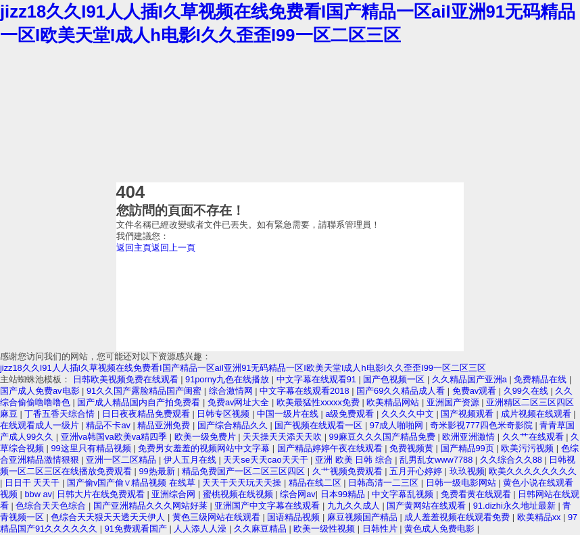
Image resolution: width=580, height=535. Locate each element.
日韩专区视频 (224, 414)
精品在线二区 (316, 483)
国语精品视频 (294, 517)
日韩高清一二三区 (384, 483)
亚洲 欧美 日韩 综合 (355, 460)
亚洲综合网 (174, 494)
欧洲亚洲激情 (470, 437)
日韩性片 (381, 529)
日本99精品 (344, 494)
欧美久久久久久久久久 (533, 471)
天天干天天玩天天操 (243, 483)
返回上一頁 (173, 248)
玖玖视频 (467, 471)
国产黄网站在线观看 (427, 506)
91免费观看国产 (137, 529)
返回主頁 (133, 248)
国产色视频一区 (395, 379)
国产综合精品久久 (233, 425)
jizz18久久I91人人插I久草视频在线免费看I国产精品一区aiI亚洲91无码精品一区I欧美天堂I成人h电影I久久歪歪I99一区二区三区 (243, 368)
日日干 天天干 (33, 483)
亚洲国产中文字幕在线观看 (268, 506)
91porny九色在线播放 (228, 379)
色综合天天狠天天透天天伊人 (109, 517)
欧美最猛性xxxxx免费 (319, 402)
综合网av (298, 494)
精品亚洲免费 (165, 425)
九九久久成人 (355, 506)
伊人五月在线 (191, 460)
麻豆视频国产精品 (363, 517)
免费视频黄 (412, 448)
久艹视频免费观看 (348, 471)
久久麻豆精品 (261, 529)
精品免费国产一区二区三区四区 (245, 471)
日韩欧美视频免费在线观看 (127, 379)
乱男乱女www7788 (437, 460)
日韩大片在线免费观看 (102, 494)
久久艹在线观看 (534, 437)
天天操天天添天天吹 (283, 437)
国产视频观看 (468, 414)
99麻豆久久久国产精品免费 (383, 437)
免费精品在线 (541, 379)
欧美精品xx (540, 517)
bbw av (38, 494)
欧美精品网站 (394, 402)
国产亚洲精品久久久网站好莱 (151, 506)
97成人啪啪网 (398, 425)
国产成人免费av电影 (41, 391)
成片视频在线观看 (537, 414)
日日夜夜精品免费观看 (147, 414)
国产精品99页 (469, 448)
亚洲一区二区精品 (122, 460)
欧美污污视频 (528, 448)
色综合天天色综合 (52, 506)
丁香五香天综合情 (60, 414)
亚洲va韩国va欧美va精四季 (115, 437)
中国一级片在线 (289, 414)
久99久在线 (527, 391)
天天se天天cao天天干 (266, 460)
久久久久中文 (409, 414)
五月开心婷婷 (417, 471)
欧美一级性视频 (325, 529)
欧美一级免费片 (206, 437)
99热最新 (158, 471)
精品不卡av (109, 425)
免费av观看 (475, 391)
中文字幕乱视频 (404, 494)
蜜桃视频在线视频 (239, 494)
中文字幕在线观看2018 (306, 391)
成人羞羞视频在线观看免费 (458, 517)
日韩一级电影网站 (462, 483)
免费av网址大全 (240, 402)
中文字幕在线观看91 (317, 379)
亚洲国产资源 (454, 402)
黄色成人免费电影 (440, 529)
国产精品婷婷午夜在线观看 (331, 448)
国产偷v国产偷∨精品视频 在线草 (132, 483)
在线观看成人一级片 (41, 425)
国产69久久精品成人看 (402, 391)
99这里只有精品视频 (92, 448)
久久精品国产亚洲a (471, 379)
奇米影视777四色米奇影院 (482, 425)
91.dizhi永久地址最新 (515, 506)
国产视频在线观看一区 (319, 425)
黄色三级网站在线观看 (217, 517)
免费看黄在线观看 (477, 494)
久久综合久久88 (512, 460)
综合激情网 (232, 391)
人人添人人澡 (201, 529)
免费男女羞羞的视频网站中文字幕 (205, 448)
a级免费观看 (351, 414)
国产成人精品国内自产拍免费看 (140, 402)
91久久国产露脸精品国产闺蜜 (145, 391)
